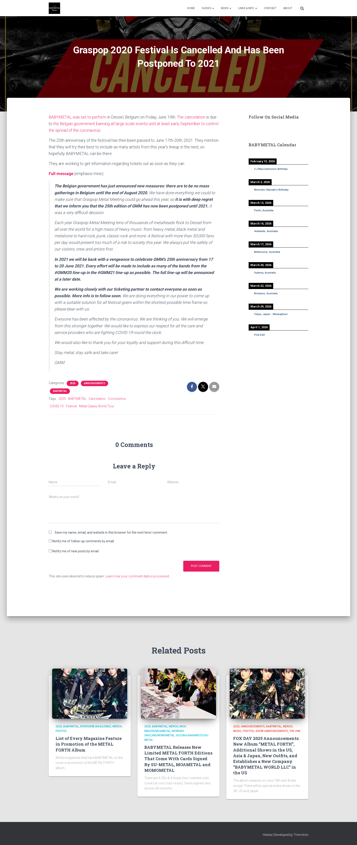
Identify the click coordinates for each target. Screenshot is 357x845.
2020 (72, 383)
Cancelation (97, 399)
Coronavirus (117, 399)
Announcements (94, 383)
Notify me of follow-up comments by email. (83, 541)
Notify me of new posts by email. (75, 551)
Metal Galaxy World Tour (96, 406)
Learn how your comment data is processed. (137, 576)
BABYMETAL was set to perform (77, 117)
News (226, 8)
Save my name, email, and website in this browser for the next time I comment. (111, 532)
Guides (208, 8)
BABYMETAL (60, 391)
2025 (59, 726)
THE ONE (295, 731)
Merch (117, 726)
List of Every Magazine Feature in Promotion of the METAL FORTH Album (89, 744)
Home (191, 8)
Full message (61, 173)
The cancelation (191, 117)
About (287, 8)
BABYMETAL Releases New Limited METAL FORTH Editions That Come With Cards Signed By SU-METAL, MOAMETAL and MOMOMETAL (178, 758)
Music (237, 731)
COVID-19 (57, 406)
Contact (270, 8)
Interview (87, 726)
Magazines (103, 726)
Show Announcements (271, 731)
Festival (71, 406)
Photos (61, 731)
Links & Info (247, 8)
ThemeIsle (300, 835)
